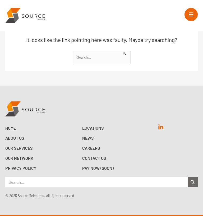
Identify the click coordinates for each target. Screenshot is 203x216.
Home (10, 127)
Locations (93, 127)
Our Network (19, 158)
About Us (14, 137)
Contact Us (94, 158)
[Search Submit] (124, 53)
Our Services (19, 148)
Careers (91, 148)
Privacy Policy (20, 168)
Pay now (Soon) (98, 168)
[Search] (193, 182)
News (88, 137)
